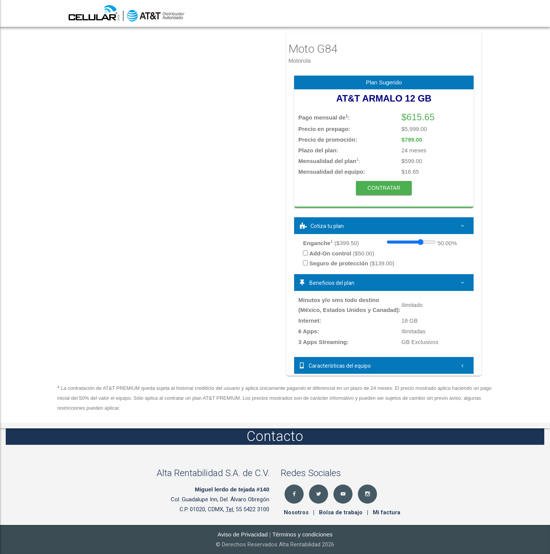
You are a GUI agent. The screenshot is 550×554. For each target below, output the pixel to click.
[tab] (384, 225)
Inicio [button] (288, 13)
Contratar (383, 188)
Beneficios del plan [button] (384, 282)
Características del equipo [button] (384, 365)
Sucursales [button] (369, 13)
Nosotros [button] (297, 512)
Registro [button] (410, 13)
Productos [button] (325, 13)
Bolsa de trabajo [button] (341, 512)
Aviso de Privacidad (242, 534)
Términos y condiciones (302, 534)
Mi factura (386, 512)
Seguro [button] (446, 13)
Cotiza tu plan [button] (384, 225)
